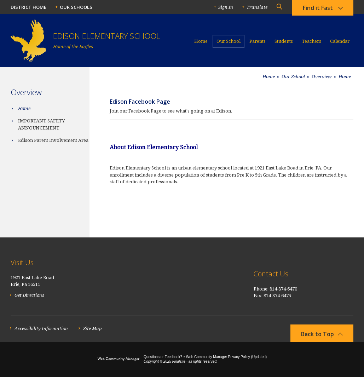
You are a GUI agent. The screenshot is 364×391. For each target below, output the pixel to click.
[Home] (201, 44)
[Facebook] (335, 278)
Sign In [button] (225, 7)
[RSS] (349, 278)
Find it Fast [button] (318, 9)
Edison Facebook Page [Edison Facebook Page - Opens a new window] (140, 101)
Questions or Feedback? (163, 371)
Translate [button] (257, 7)
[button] (279, 7)
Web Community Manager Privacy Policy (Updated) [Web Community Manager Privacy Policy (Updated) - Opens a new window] (226, 371)
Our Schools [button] (76, 7)
